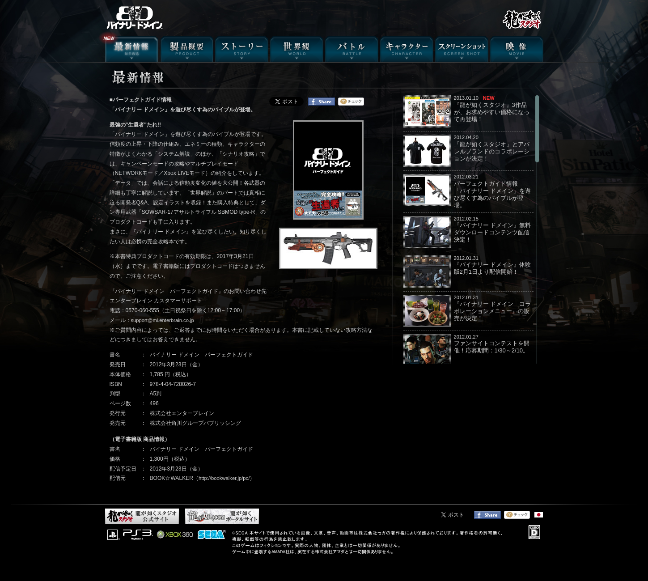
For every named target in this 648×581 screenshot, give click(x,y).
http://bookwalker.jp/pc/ (224, 478)
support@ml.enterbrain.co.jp (162, 320)
